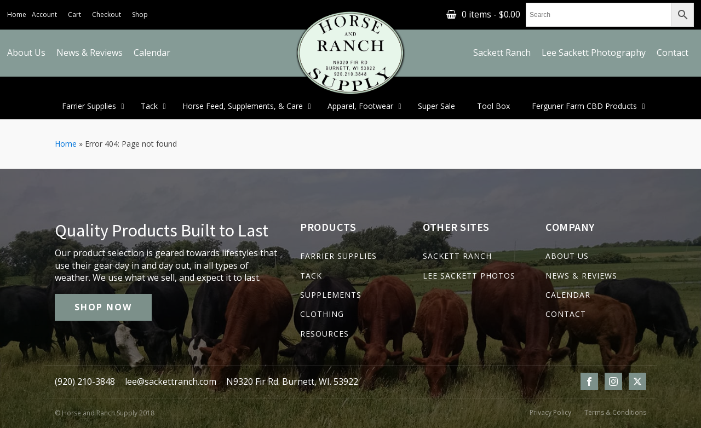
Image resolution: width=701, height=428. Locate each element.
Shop (140, 14)
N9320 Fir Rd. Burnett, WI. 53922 (292, 381)
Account (44, 14)
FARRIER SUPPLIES (338, 256)
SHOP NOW (103, 307)
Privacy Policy (550, 412)
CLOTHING (322, 314)
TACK (311, 275)
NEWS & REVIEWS (581, 275)
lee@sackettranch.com (170, 381)
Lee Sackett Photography (594, 53)
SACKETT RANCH (457, 256)
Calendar (152, 53)
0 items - (491, 14)
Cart (74, 14)
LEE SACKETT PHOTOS (469, 275)
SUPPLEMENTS (330, 295)
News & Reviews (89, 53)
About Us (26, 53)
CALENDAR (567, 295)
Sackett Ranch (502, 53)
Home (16, 14)
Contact (672, 53)
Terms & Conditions (615, 412)
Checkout (106, 14)
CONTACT (565, 314)
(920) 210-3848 (85, 381)
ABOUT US (567, 256)
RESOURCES (324, 333)
